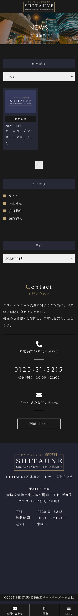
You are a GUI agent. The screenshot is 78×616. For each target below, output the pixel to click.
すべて (14, 195)
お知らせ (15, 203)
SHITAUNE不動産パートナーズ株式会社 (45, 597)
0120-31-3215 (39, 370)
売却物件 (15, 210)
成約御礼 (15, 218)
